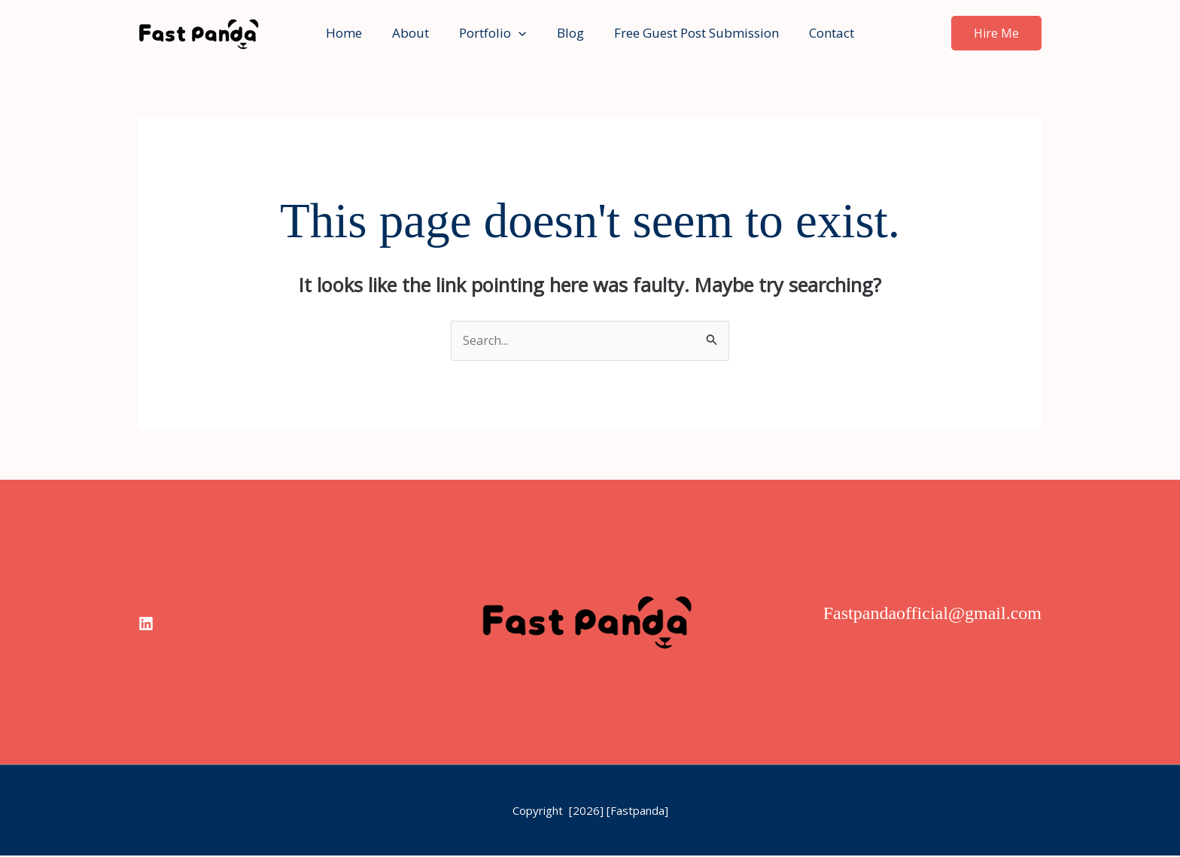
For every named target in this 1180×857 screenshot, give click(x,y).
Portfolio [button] (494, 33)
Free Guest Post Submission (689, 32)
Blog (568, 32)
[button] (520, 33)
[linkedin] (146, 624)
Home (355, 32)
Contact (820, 32)
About (417, 32)
